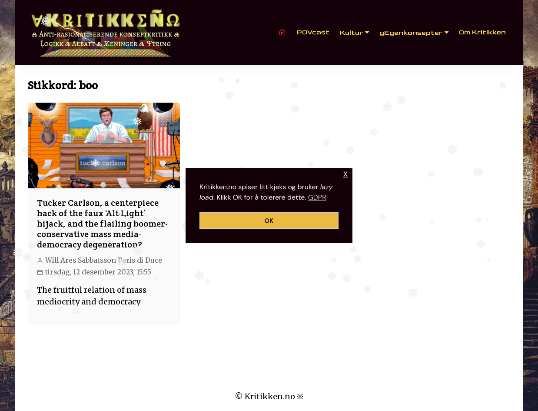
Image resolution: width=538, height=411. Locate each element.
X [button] (345, 174)
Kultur (351, 33)
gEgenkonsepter (410, 33)
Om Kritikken (482, 32)
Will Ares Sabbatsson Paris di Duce (103, 260)
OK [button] (269, 221)
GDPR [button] (317, 197)
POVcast (313, 32)
